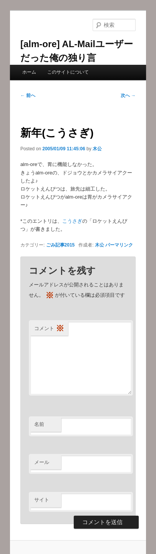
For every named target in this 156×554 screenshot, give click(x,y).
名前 (39, 424)
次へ (128, 95)
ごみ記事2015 (60, 245)
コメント (49, 328)
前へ (27, 95)
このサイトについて (68, 72)
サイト (41, 500)
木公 (97, 148)
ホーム (29, 72)
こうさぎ (72, 221)
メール (41, 462)
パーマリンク (119, 245)
